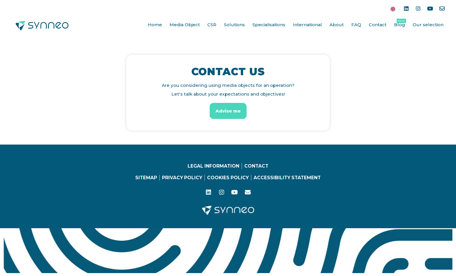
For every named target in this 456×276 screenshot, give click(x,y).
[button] (228, 111)
